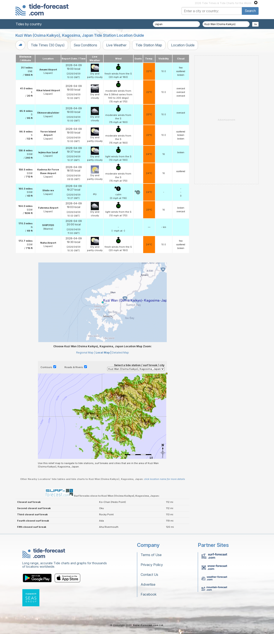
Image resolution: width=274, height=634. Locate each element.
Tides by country (29, 24)
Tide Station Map (149, 45)
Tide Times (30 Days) (48, 45)
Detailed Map (120, 352)
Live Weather (116, 45)
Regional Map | (85, 352)
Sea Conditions (85, 45)
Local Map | (103, 352)
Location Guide (183, 45)
